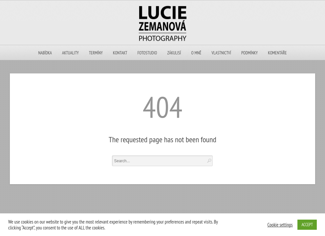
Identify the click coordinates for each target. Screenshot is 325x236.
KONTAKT (120, 53)
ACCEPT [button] (307, 224)
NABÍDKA (45, 53)
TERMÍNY (96, 53)
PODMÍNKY (249, 53)
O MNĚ (196, 53)
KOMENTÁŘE (277, 53)
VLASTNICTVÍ (221, 53)
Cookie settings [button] (279, 225)
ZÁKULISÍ (174, 53)
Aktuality (70, 53)
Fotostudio (147, 53)
